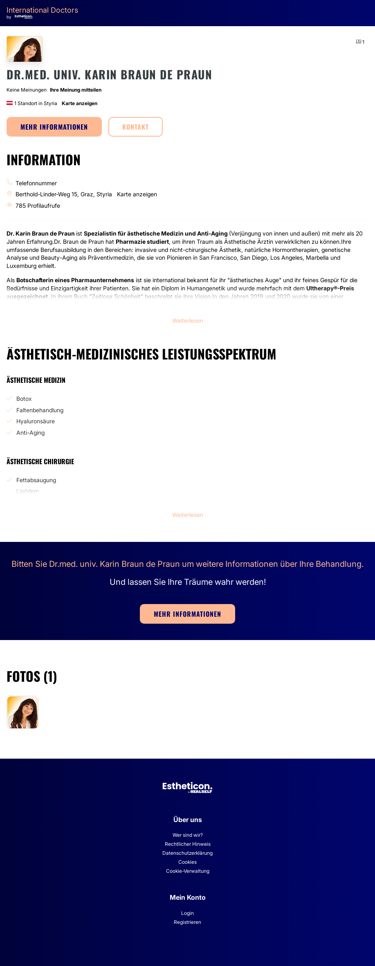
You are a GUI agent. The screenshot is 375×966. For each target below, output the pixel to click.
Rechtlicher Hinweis (188, 844)
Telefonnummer (36, 183)
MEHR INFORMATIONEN (54, 127)
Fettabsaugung (36, 479)
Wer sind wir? (188, 835)
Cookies (187, 862)
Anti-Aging (30, 432)
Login (187, 913)
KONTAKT (135, 127)
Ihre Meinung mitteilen (75, 90)
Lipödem (27, 490)
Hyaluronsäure (35, 421)
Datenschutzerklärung (187, 853)
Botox (24, 398)
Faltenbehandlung (39, 410)
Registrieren (187, 922)
